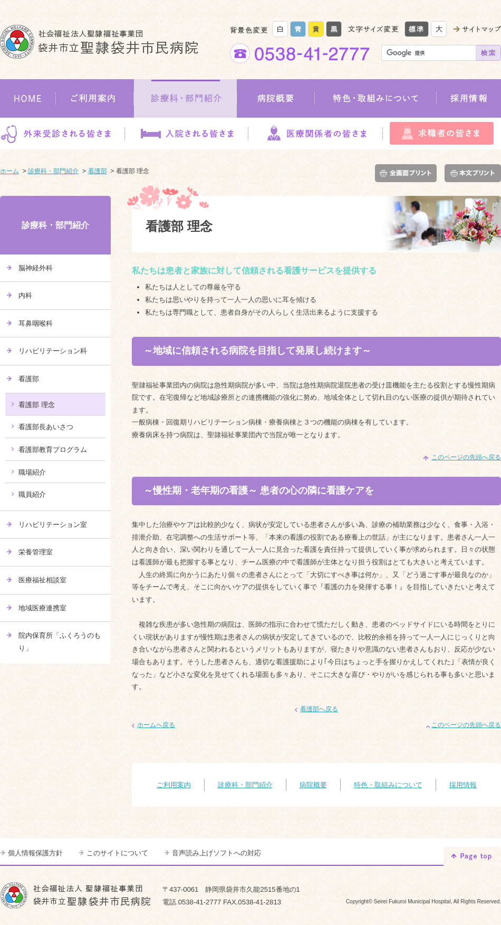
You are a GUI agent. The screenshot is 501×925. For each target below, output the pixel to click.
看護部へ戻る (319, 709)
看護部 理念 (36, 405)
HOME (28, 98)
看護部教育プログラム (52, 450)
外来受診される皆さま (62, 133)
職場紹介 (32, 472)
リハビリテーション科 (52, 351)
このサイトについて (117, 853)
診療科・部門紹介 (185, 98)
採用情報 (469, 98)
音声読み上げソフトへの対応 (216, 853)
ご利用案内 (95, 98)
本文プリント (471, 173)
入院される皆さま (186, 133)
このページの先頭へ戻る (466, 457)
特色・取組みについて (376, 98)
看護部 (97, 171)
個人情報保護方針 (35, 853)
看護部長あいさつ (45, 427)
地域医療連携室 (42, 608)
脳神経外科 (35, 268)
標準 (416, 29)
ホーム (9, 171)
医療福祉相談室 (42, 580)
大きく (439, 29)
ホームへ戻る (156, 725)
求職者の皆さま (442, 133)
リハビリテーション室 (52, 524)
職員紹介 (32, 494)
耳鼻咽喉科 (35, 323)
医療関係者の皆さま (315, 133)
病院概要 (276, 98)
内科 (25, 295)
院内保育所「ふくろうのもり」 (59, 641)
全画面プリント (408, 173)
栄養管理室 (35, 552)
